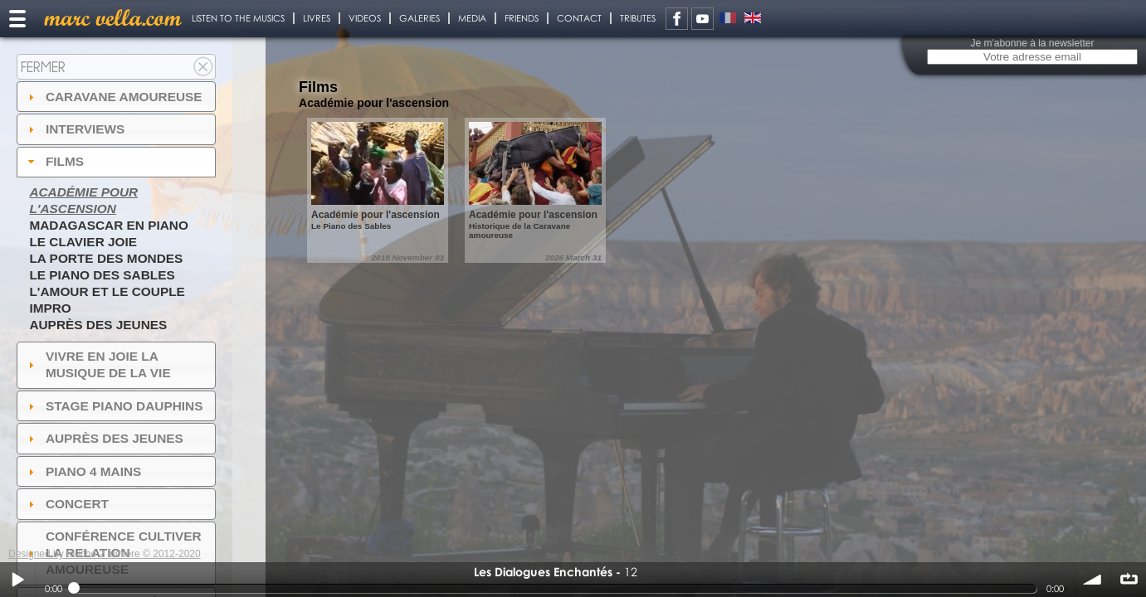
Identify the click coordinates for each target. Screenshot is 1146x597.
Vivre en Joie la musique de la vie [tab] (97, 364)
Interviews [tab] (74, 129)
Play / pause (17, 579)
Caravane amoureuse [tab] (113, 97)
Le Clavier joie (83, 242)
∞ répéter (1128, 579)
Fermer (43, 67)
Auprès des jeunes (98, 325)
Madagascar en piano (108, 225)
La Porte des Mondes (106, 258)
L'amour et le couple (107, 291)
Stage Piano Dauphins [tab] (113, 406)
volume (1092, 579)
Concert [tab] (66, 504)
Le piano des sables (101, 275)
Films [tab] (54, 161)
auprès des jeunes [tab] (103, 438)
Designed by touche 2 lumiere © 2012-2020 (104, 554)
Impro (50, 308)
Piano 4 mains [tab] (83, 471)
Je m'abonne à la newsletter (1032, 43)
